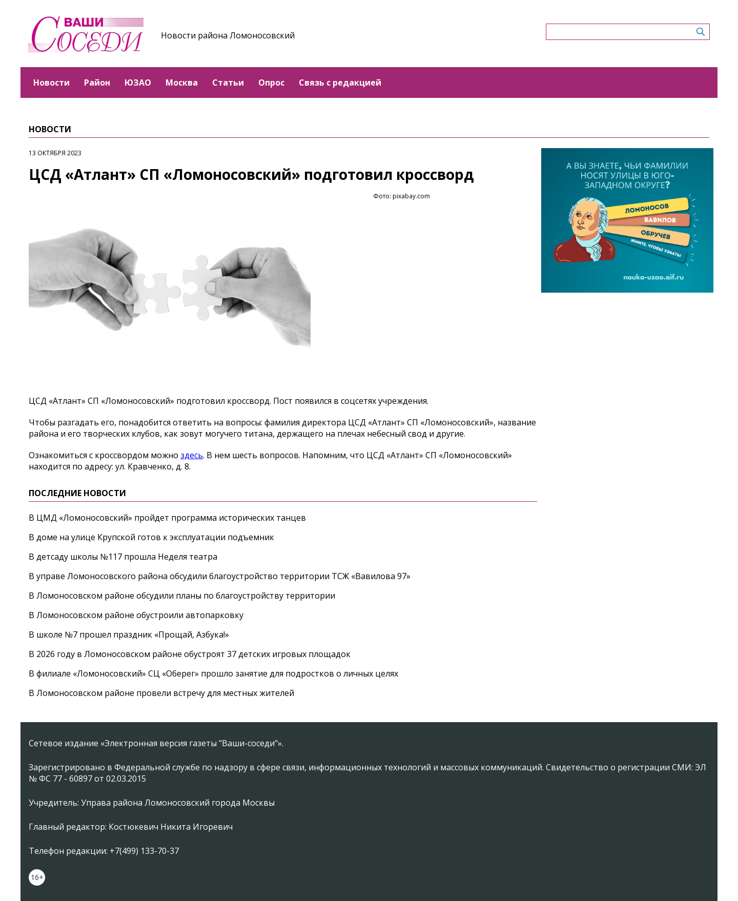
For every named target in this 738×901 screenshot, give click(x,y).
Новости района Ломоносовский (228, 35)
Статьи (228, 82)
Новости (51, 82)
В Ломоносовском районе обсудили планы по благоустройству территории (182, 595)
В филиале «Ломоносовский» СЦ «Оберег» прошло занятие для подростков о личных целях (213, 673)
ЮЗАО (138, 82)
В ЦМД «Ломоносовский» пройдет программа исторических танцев (167, 517)
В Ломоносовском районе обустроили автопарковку (136, 615)
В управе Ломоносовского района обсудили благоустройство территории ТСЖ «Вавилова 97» (220, 576)
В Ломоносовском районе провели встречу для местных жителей (161, 693)
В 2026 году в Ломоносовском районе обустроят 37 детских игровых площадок (190, 654)
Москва (182, 82)
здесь (191, 455)
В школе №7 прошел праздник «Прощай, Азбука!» (129, 634)
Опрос (271, 82)
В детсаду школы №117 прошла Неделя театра (123, 556)
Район (97, 82)
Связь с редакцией (340, 82)
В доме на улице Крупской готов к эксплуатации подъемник (151, 537)
